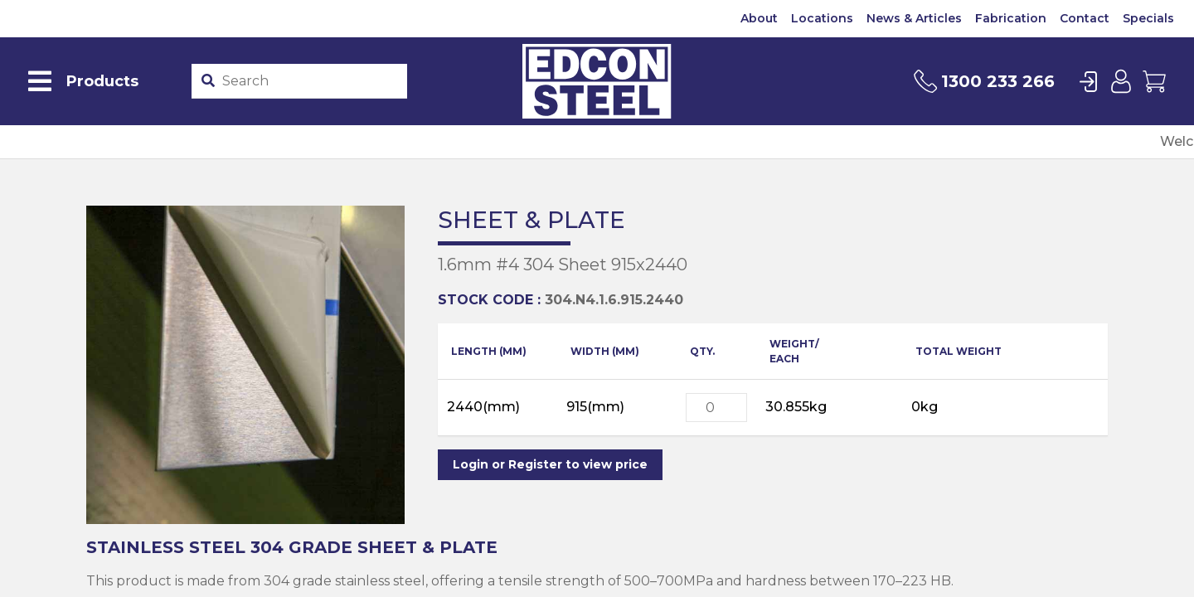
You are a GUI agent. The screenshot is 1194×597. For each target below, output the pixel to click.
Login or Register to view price (550, 464)
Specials (1148, 18)
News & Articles (914, 18)
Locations (822, 18)
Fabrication (1010, 18)
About (759, 18)
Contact (1084, 18)
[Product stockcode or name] (310, 81)
